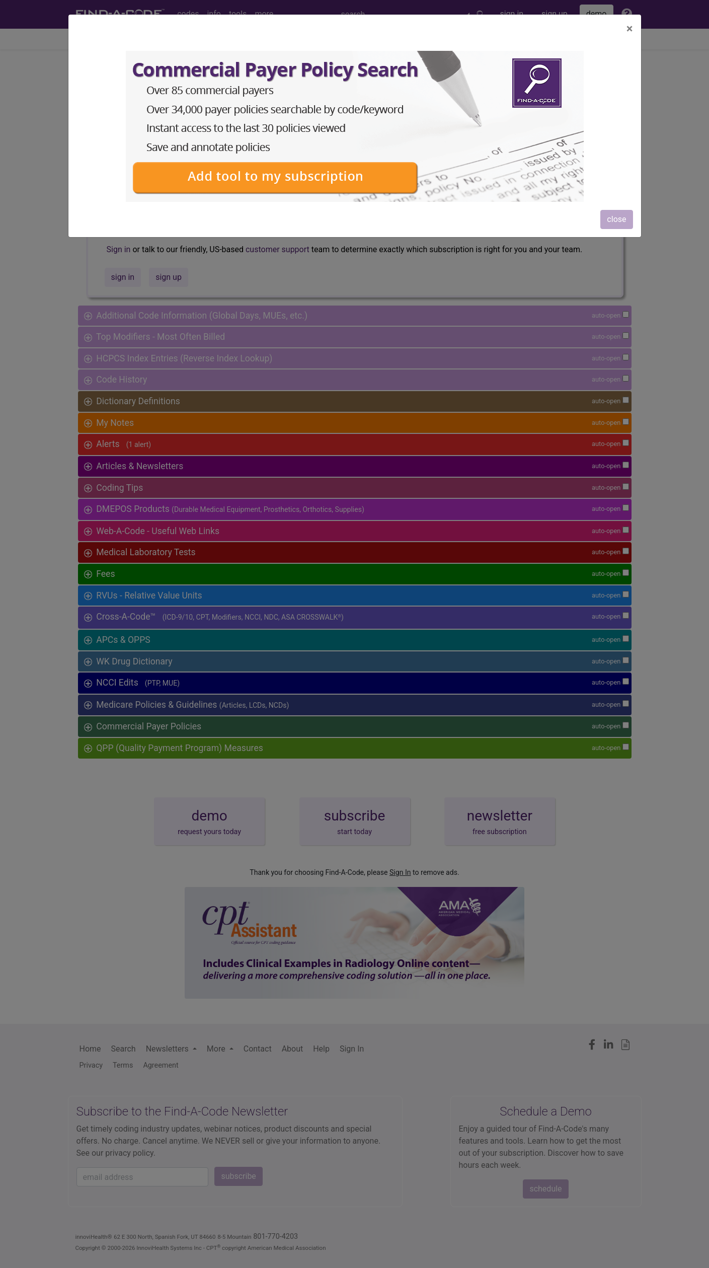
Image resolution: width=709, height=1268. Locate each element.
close (616, 219)
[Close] (629, 29)
